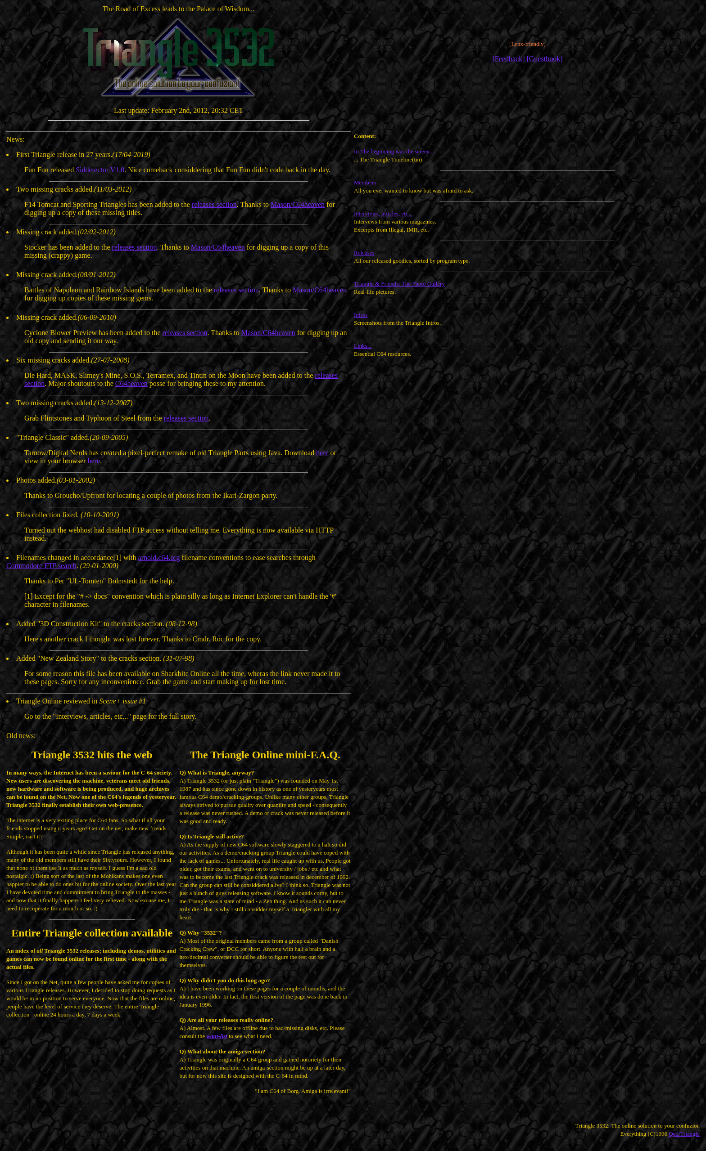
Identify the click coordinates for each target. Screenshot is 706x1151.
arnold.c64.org (159, 557)
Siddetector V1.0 (100, 170)
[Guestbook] (544, 59)
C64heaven (131, 383)
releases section (214, 204)
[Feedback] (509, 59)
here (322, 453)
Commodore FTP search (41, 565)
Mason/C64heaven (298, 204)
